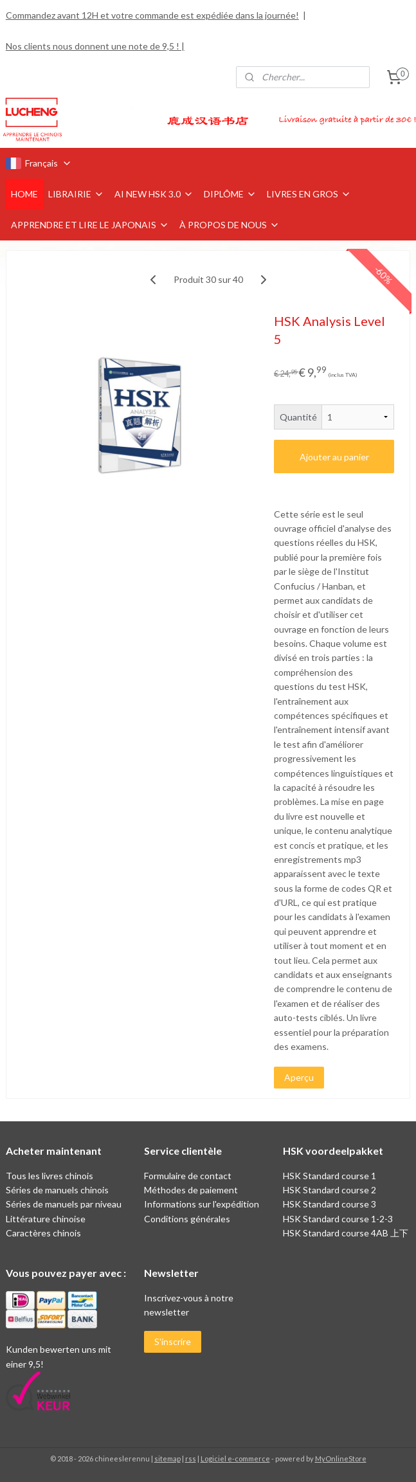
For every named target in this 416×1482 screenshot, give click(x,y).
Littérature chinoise (46, 1218)
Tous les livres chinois (49, 1175)
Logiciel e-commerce (235, 1458)
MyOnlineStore (340, 1458)
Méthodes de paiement (191, 1189)
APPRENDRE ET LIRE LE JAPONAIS (90, 224)
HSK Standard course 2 (330, 1189)
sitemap (167, 1458)
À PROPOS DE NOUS (229, 224)
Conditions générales (187, 1218)
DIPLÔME (230, 193)
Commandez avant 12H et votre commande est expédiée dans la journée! (152, 15)
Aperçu (299, 1077)
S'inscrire (172, 1341)
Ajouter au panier (334, 456)
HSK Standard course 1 (330, 1175)
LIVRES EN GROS (309, 193)
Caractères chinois (43, 1232)
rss (190, 1458)
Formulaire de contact (187, 1175)
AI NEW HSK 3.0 (154, 193)
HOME (24, 193)
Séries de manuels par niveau (64, 1203)
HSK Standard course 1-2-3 (338, 1218)
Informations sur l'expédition (201, 1203)
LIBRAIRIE (76, 193)
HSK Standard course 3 (329, 1203)
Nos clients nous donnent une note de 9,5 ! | (95, 46)
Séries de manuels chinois (57, 1189)
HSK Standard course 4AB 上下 (345, 1232)
